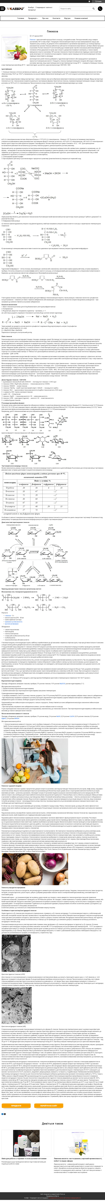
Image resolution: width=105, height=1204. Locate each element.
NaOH (58, 716)
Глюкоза (32, 39)
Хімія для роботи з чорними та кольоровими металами (24, 1159)
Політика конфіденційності (73, 1198)
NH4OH (16, 718)
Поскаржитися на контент (56, 1198)
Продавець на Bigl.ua (52, 1196)
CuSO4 (72, 716)
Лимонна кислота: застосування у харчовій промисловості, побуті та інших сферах (78, 1160)
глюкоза (8, 615)
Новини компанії (81, 18)
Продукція (32, 18)
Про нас (45, 18)
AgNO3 (4, 718)
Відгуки (67, 18)
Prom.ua (62, 1194)
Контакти (56, 18)
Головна (20, 18)
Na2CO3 (62, 683)
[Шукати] (93, 9)
